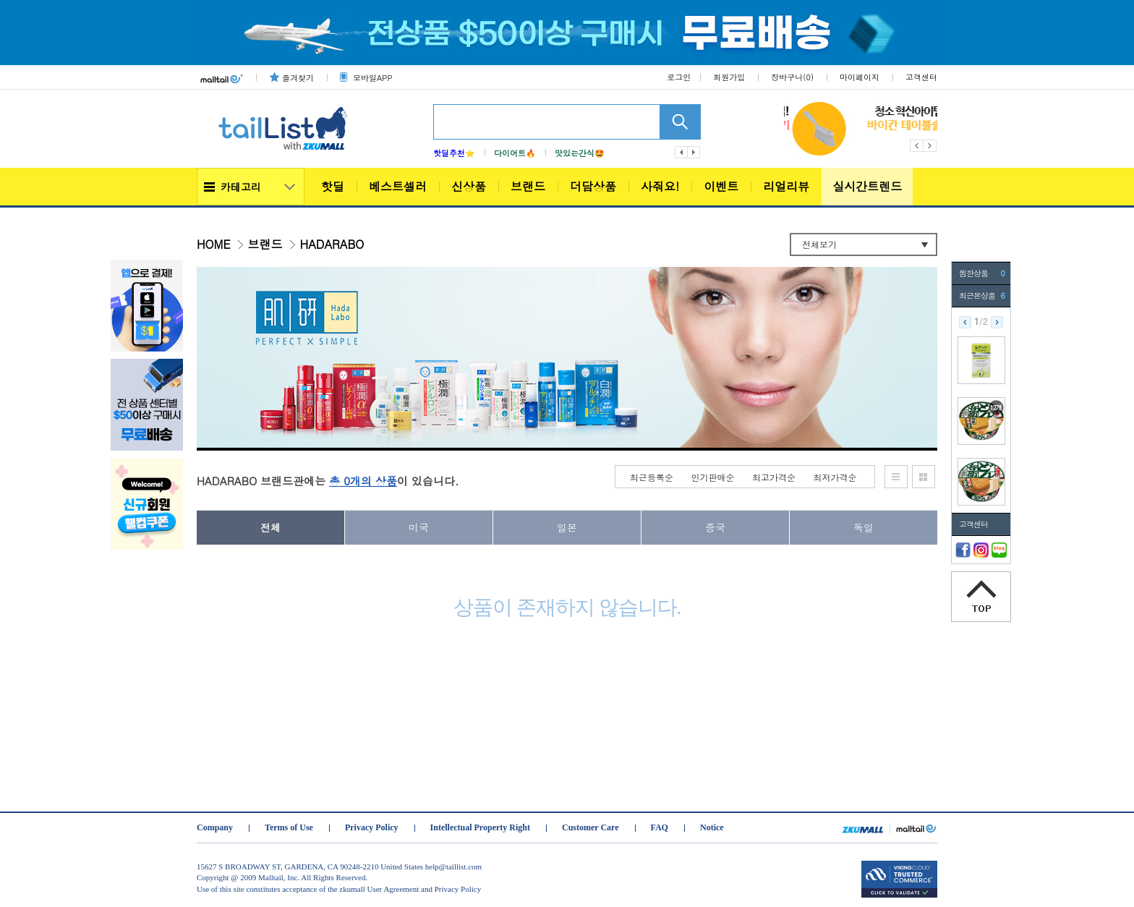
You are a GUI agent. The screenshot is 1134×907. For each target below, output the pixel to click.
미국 (419, 527)
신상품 (468, 186)
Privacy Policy (371, 827)
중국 (715, 527)
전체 (270, 527)
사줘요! (660, 186)
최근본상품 (982, 296)
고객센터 (921, 77)
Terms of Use (289, 827)
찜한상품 (982, 273)
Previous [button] (917, 146)
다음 (694, 152)
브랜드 (528, 186)
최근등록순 (651, 477)
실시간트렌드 (867, 186)
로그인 (679, 77)
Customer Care (590, 827)
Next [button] (930, 146)
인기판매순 (713, 477)
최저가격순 (835, 477)
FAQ (659, 827)
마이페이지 (859, 77)
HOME (214, 244)
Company (215, 827)
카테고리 (241, 186)
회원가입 (729, 77)
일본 (567, 527)
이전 (681, 152)
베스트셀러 (398, 186)
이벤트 (721, 186)
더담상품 (593, 186)
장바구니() (792, 77)
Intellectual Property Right (480, 827)
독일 (863, 527)
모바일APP (372, 77)
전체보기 (819, 244)
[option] (917, 129)
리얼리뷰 (786, 186)
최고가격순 (774, 477)
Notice (712, 827)
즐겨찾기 (298, 77)
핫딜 (332, 186)
